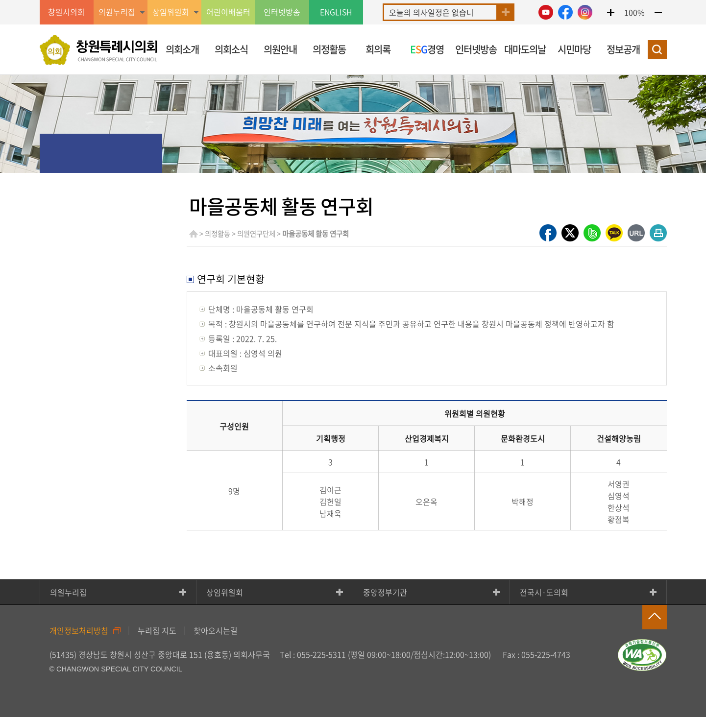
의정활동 (329, 49)
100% (634, 12)
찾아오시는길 (216, 630)
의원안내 (280, 49)
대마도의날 (525, 49)
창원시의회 (66, 12)
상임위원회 (224, 592)
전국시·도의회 (544, 592)
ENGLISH (336, 12)
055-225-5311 (321, 654)
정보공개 (623, 49)
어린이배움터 (228, 12)
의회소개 (182, 49)
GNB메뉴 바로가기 (353, 0)
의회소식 (231, 49)
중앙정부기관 (385, 592)
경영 (427, 49)
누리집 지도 (157, 630)
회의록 (377, 49)
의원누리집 (68, 592)
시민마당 (574, 49)
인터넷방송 (282, 12)
